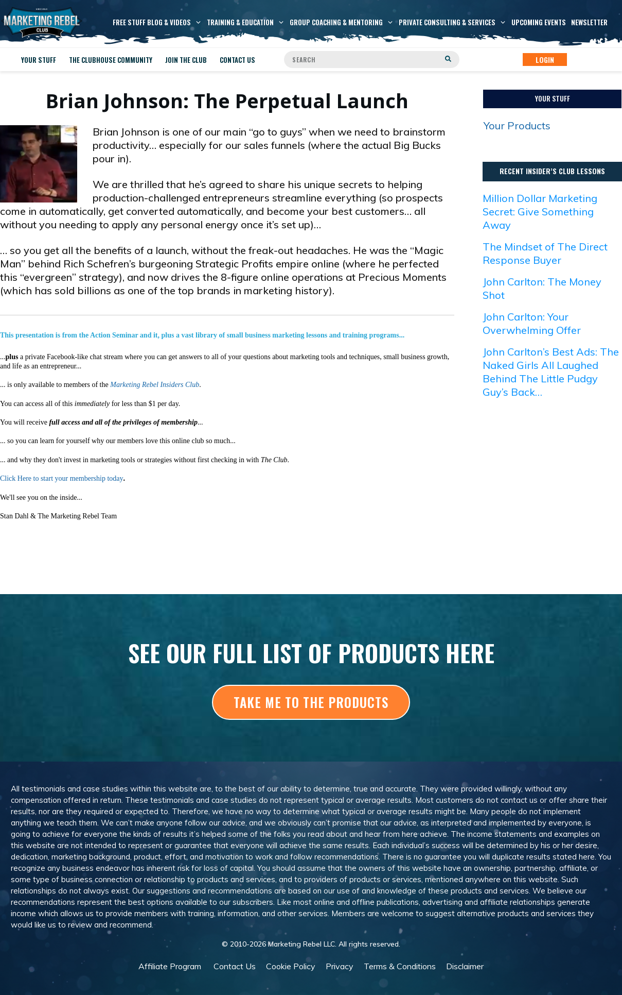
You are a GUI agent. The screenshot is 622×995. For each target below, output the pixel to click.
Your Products (517, 125)
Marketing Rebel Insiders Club (154, 385)
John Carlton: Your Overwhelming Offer (532, 323)
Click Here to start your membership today (61, 478)
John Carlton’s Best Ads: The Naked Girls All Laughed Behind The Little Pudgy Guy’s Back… (551, 371)
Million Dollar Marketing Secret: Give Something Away (540, 211)
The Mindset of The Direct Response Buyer (545, 253)
